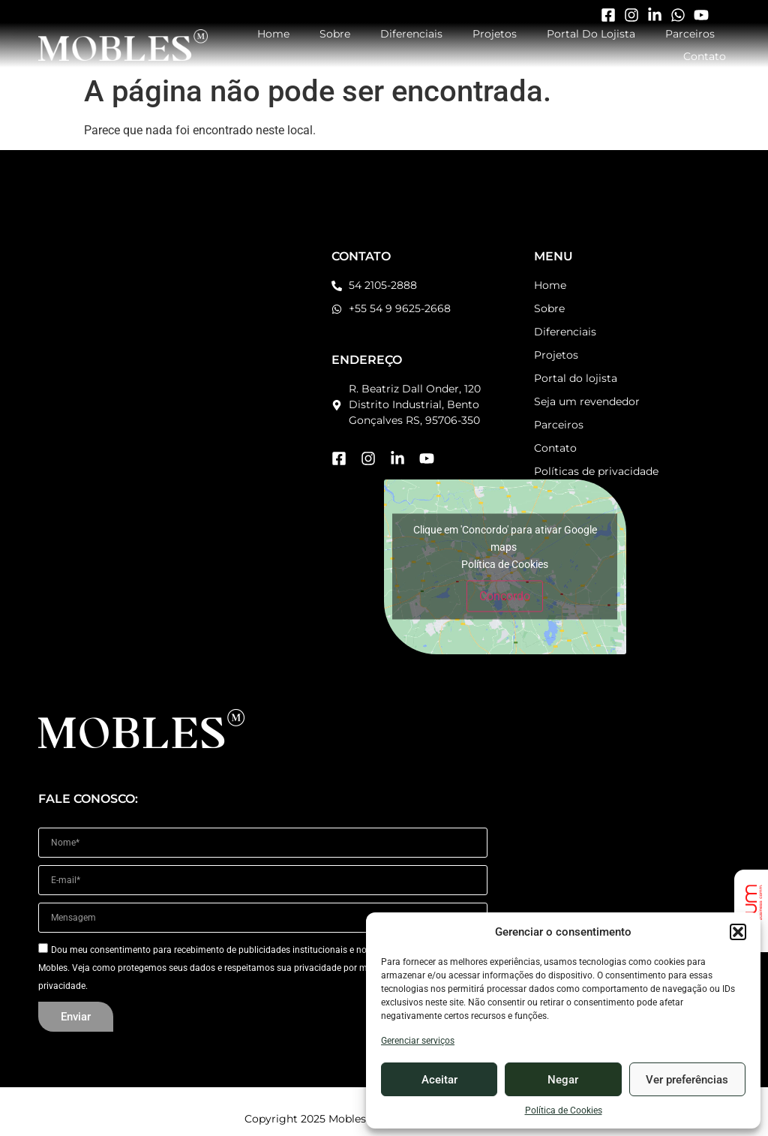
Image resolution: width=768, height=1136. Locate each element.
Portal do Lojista (591, 34)
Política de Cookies (563, 1110)
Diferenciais (411, 34)
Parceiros (690, 34)
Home (273, 34)
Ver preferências (687, 1079)
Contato (704, 56)
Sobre (335, 34)
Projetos (494, 34)
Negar (563, 1079)
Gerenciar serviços (417, 1040)
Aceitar (440, 1079)
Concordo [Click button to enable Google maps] (504, 596)
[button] (738, 931)
